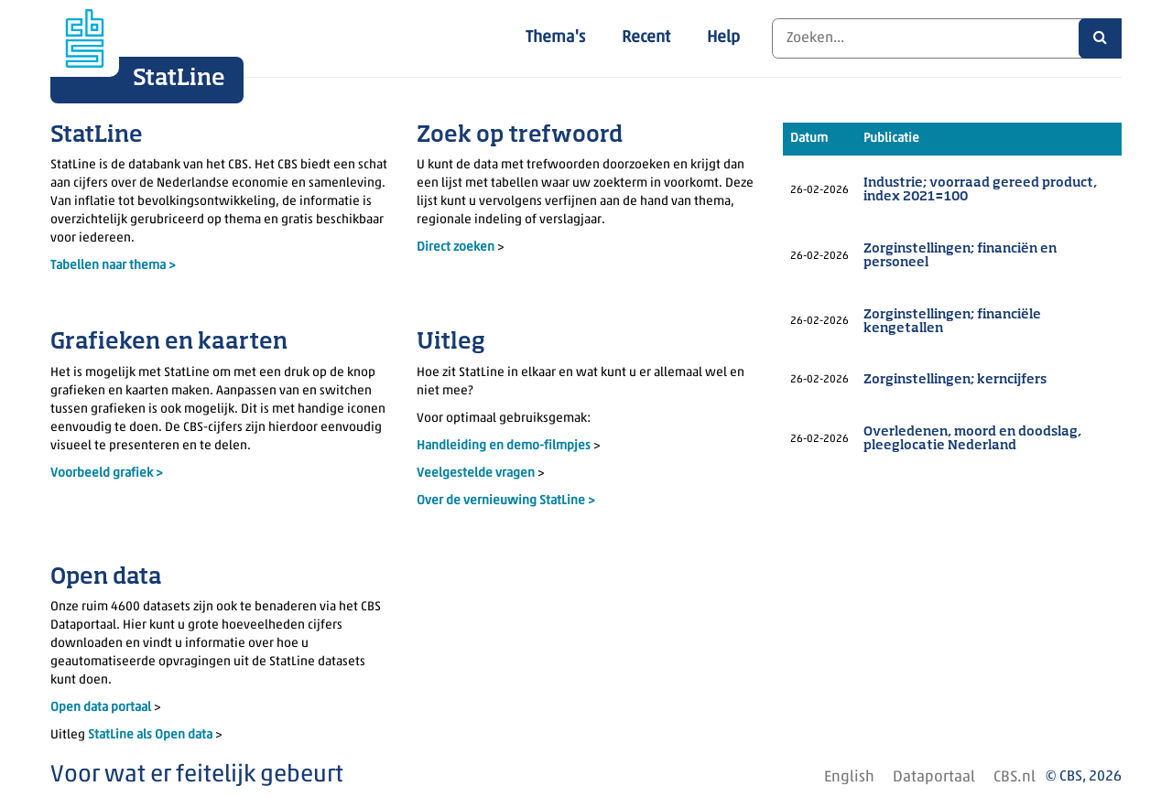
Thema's (555, 38)
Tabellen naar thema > (113, 266)
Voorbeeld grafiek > (106, 473)
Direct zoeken (455, 247)
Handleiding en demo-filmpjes (504, 446)
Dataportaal (934, 777)
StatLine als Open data (151, 735)
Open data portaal (102, 708)
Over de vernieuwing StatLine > (506, 501)
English (849, 777)
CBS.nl (1014, 777)
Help (723, 38)
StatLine (179, 79)
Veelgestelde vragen (477, 473)
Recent (646, 38)
